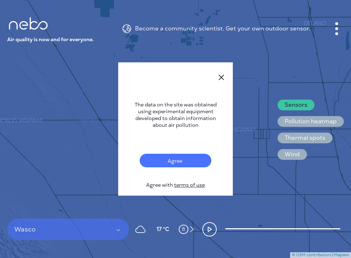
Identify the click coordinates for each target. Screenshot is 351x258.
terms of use (189, 185)
